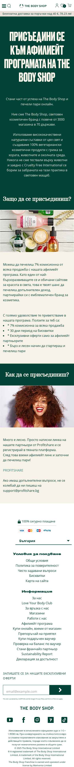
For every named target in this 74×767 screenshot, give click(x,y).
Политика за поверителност (37, 565)
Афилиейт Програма (31, 20)
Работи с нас (37, 618)
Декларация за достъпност (37, 659)
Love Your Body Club (37, 603)
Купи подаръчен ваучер (37, 638)
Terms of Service (53, 699)
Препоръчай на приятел (37, 633)
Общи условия (37, 560)
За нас (37, 598)
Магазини (37, 613)
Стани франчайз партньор (37, 649)
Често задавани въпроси (37, 570)
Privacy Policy (40, 699)
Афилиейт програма (37, 623)
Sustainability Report (37, 654)
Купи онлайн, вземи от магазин (37, 628)
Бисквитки (37, 575)
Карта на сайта (37, 581)
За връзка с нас (37, 608)
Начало (8, 20)
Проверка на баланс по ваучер (37, 644)
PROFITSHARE (13, 470)
